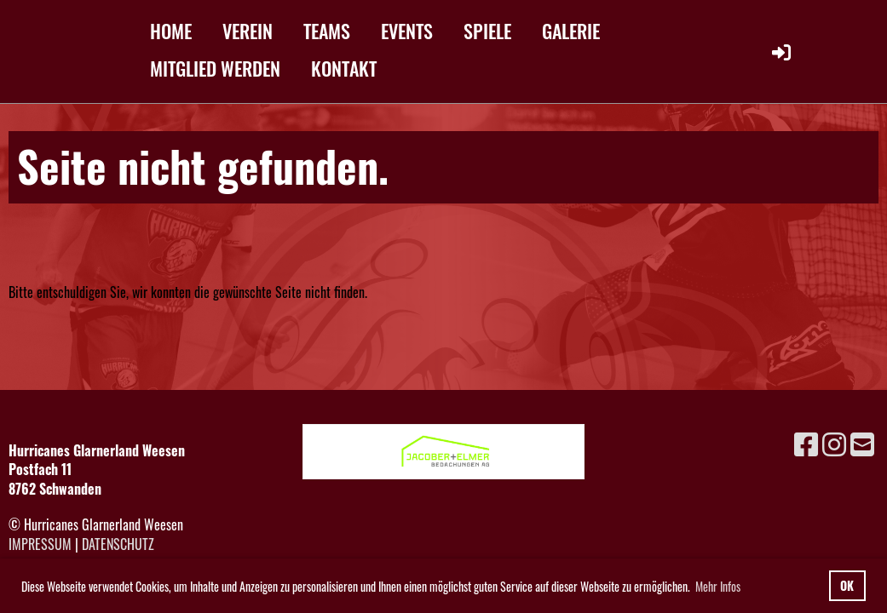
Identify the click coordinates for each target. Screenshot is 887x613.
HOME (171, 30)
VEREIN (247, 30)
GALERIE (571, 30)
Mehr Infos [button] (717, 586)
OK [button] (847, 585)
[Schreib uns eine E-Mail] (862, 442)
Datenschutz (118, 544)
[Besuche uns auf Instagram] (834, 442)
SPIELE (487, 30)
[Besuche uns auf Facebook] (806, 442)
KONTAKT (344, 68)
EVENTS (407, 30)
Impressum (40, 544)
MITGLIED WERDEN (215, 68)
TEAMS (326, 30)
